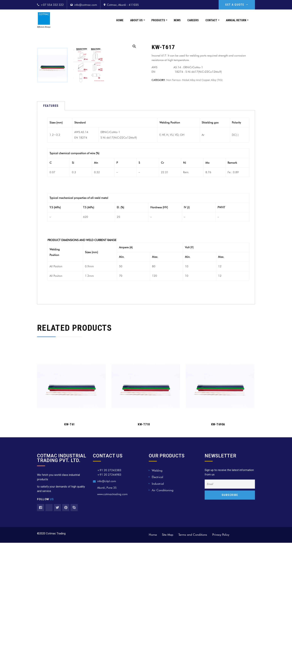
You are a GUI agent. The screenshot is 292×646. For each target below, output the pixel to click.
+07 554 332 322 (52, 5)
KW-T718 (144, 527)
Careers (193, 20)
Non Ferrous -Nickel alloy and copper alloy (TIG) (194, 80)
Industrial (158, 587)
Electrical (157, 580)
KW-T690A (218, 527)
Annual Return (236, 20)
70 (120, 379)
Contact (211, 20)
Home (119, 20)
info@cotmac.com (85, 5)
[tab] (51, 209)
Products (158, 20)
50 (120, 369)
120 (154, 379)
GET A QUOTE (236, 4)
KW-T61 (69, 527)
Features (51, 209)
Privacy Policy (220, 638)
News (177, 20)
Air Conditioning (162, 593)
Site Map (167, 638)
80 (153, 369)
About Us (136, 20)
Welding (157, 574)
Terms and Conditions (192, 638)
